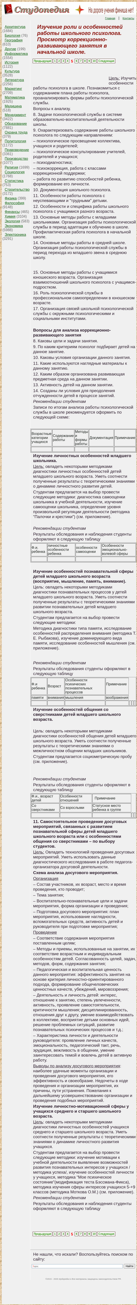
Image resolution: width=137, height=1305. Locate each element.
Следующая (106, 61)
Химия (10, 216)
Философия (14, 203)
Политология (15, 141)
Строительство (17, 189)
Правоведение (17, 150)
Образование (16, 124)
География (14, 40)
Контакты (128, 18)
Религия (11, 167)
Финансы (12, 212)
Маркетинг (13, 89)
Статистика (14, 181)
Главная (110, 18)
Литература (14, 80)
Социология (15, 172)
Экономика (14, 226)
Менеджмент (15, 115)
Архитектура (15, 27)
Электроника (15, 235)
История (12, 62)
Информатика (16, 54)
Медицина (13, 106)
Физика (11, 198)
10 (94, 61)
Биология (12, 35)
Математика (15, 97)
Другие (10, 49)
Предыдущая (42, 61)
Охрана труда (16, 132)
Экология (12, 221)
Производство (16, 159)
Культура (12, 71)
